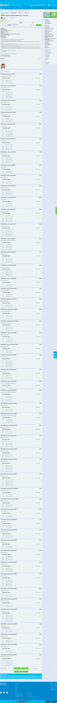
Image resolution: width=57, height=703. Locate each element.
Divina (4, 18)
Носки (46, 24)
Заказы (7, 12)
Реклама (28, 691)
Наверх (25, 671)
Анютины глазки (39, 4)
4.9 (8, 20)
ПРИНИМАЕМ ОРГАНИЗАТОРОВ (34, 5)
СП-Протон (9, 701)
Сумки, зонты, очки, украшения (49, 28)
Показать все (25, 668)
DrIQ (44, 4)
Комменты (54, 357)
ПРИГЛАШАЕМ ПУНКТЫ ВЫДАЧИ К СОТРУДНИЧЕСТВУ (19, 696)
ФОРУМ (16, 690)
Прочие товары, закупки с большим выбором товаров (50, 39)
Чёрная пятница (47, 47)
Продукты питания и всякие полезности (49, 37)
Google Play (54, 701)
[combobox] (39, 668)
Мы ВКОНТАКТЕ (47, 56)
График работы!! (46, 17)
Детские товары (47, 27)
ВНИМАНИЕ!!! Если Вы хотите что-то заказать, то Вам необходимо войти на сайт (25, 676)
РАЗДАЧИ (16, 685)
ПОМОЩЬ (16, 692)
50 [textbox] (39, 668)
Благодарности (47, 63)
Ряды (54, 354)
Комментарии (13, 12)
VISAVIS (12, 30)
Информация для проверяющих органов (32, 696)
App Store (48, 701)
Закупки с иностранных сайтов (49, 35)
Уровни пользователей (48, 62)
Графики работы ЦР (47, 51)
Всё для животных (47, 43)
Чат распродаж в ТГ (47, 55)
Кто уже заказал (54, 356)
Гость (4, 677)
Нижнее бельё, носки (4, 14)
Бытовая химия (47, 32)
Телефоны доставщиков (48, 52)
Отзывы (20, 12)
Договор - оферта (29, 694)
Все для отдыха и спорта (48, 31)
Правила (46, 60)
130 (14, 17)
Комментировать (18, 671)
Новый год (46, 19)
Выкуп (2, 12)
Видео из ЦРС (47, 59)
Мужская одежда (47, 22)
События (26, 12)
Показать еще (17, 668)
